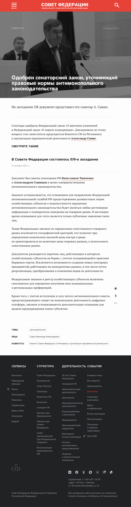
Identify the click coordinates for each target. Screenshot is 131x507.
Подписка (17, 399)
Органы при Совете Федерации (43, 424)
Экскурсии (17, 416)
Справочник (18, 405)
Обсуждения (18, 394)
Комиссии (42, 402)
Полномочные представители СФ (45, 450)
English (15, 421)
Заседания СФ (69, 383)
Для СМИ (92, 436)
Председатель (94, 386)
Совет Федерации (46, 375)
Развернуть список (115, 303)
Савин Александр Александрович (45, 336)
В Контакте (115, 288)
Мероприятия (69, 419)
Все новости (93, 380)
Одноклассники (116, 296)
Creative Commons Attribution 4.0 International (92, 496)
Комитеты (18, 28)
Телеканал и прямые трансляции (93, 427)
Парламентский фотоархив (111, 472)
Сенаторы (42, 391)
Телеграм (97, 472)
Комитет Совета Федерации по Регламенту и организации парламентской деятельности (69, 343)
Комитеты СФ (44, 396)
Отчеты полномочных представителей (70, 445)
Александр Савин (83, 138)
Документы (68, 397)
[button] (14, 6)
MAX (90, 472)
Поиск (15, 389)
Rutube (104, 472)
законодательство (38, 329)
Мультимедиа (94, 419)
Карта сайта (18, 410)
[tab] (115, 297)
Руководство (43, 380)
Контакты (17, 375)
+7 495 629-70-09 (91, 479)
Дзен (76, 472)
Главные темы (94, 375)
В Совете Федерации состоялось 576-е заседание (55, 159)
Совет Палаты (44, 386)
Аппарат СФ (43, 407)
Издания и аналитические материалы (71, 456)
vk (69, 472)
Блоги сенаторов (96, 413)
